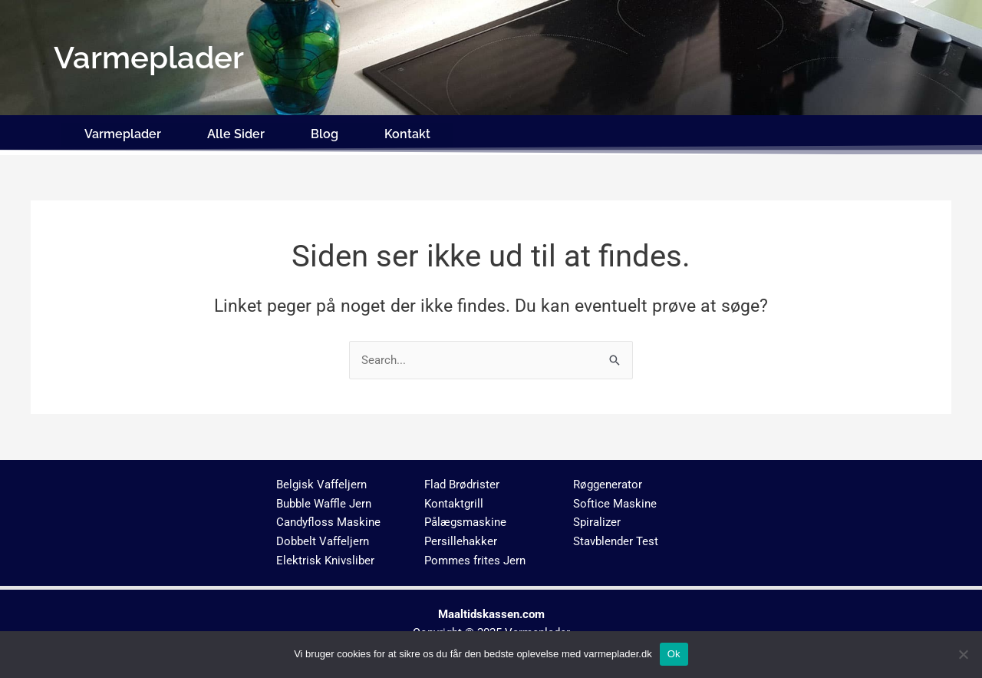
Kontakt (407, 132)
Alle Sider (236, 132)
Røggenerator (607, 481)
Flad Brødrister (461, 481)
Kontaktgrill (453, 500)
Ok (673, 654)
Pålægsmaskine (465, 519)
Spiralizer (597, 519)
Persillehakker (460, 538)
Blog (324, 132)
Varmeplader (122, 132)
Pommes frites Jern (475, 557)
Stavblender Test (615, 538)
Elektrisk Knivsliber (325, 557)
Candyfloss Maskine (328, 519)
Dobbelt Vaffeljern (322, 538)
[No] (962, 654)
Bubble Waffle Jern (323, 500)
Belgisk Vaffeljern (321, 481)
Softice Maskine (615, 500)
